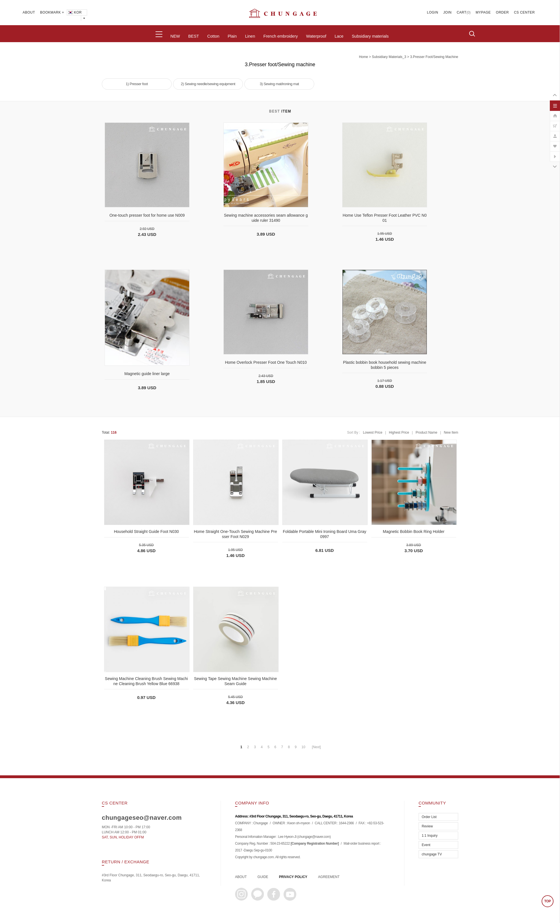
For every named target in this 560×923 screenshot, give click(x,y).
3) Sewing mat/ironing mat (279, 84)
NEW (175, 36)
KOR (74, 12)
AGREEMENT (329, 877)
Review (427, 826)
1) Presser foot (137, 84)
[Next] (316, 747)
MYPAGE (483, 12)
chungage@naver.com (313, 837)
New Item (451, 432)
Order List (429, 817)
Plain (232, 36)
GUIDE (262, 877)
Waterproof (316, 36)
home (363, 57)
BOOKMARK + (52, 12)
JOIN (447, 12)
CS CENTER (524, 12)
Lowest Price (372, 432)
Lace (339, 36)
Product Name (426, 432)
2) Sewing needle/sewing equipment (208, 84)
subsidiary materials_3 (389, 57)
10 (303, 747)
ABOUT (29, 12)
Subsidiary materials (370, 36)
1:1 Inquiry (430, 836)
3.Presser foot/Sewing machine (434, 57)
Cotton (213, 36)
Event (426, 845)
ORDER (502, 12)
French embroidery (280, 36)
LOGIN (432, 12)
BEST (193, 36)
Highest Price (399, 432)
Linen (250, 36)
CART (461, 12)
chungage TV (432, 854)
